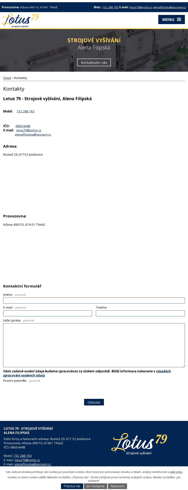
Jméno (14, 294)
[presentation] (30, 391)
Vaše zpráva (18, 320)
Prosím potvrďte (21, 380)
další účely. (176, 472)
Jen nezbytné (95, 486)
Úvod (7, 78)
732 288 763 (110, 7)
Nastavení (117, 486)
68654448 (23, 126)
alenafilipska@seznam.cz (169, 7)
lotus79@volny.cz (140, 7)
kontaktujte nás (94, 62)
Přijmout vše (72, 486)
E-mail (14, 307)
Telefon (101, 307)
